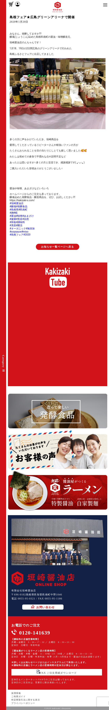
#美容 (19, 219)
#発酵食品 (21, 206)
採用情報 (16, 693)
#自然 (25, 219)
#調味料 (20, 222)
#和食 (13, 222)
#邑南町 (23, 209)
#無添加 (30, 228)
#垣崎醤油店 (16, 203)
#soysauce (16, 231)
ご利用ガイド (18, 696)
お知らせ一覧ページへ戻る (57, 246)
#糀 (16, 212)
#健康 (13, 219)
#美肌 (13, 225)
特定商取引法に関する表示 (25, 700)
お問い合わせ (43, 607)
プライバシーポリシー (23, 703)
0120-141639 (34, 633)
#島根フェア (16, 234)
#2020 (26, 234)
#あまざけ (28, 215)
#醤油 (13, 215)
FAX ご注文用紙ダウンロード (57, 672)
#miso (25, 231)
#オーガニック (18, 228)
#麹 (12, 212)
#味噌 (19, 215)
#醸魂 (13, 206)
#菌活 (19, 225)
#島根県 (14, 209)
